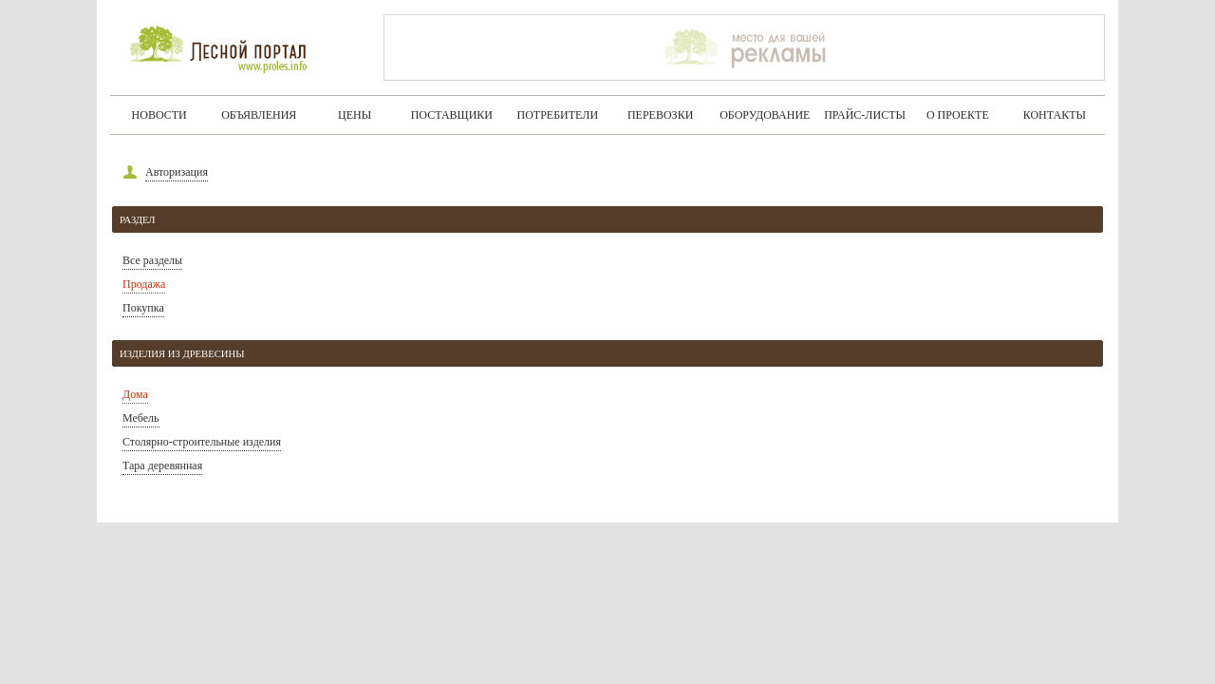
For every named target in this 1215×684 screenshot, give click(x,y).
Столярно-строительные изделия (201, 441)
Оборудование (765, 115)
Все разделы (152, 260)
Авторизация (176, 172)
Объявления (258, 115)
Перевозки (660, 115)
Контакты (1054, 115)
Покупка (143, 307)
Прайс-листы (865, 115)
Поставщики (452, 115)
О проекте (957, 115)
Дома (135, 394)
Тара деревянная (162, 465)
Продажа (143, 284)
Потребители (558, 115)
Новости (159, 115)
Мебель (140, 418)
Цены (354, 115)
